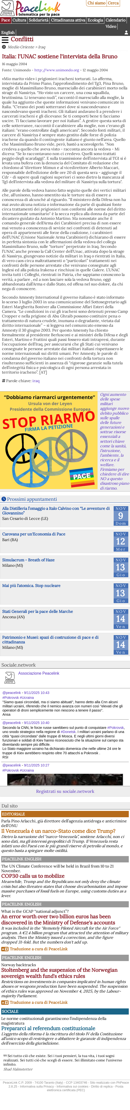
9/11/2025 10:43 (36, 693)
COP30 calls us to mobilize (32, 876)
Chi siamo (96, 2)
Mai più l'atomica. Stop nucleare (31, 585)
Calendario (115, 20)
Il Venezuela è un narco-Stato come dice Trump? (58, 831)
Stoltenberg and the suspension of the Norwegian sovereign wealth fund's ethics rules (59, 973)
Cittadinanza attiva (68, 20)
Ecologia (95, 20)
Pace (5, 20)
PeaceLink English (21, 859)
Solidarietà (38, 20)
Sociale (10, 1011)
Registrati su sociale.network (65, 791)
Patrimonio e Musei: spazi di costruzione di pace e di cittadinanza (50, 639)
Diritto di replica (101, 1086)
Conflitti (22, 39)
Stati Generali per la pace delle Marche (37, 611)
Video (111, 26)
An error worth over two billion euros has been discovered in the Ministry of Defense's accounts (58, 919)
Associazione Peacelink (38, 673)
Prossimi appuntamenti (32, 499)
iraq (36, 380)
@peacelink (11, 693)
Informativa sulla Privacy (37, 1086)
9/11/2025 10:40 (36, 723)
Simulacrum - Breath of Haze (28, 559)
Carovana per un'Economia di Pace (33, 534)
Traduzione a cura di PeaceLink (39, 948)
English (8, 32)
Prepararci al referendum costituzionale (48, 1028)
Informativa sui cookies (72, 1086)
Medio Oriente (21, 46)
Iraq (41, 46)
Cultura (19, 20)
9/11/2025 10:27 (36, 765)
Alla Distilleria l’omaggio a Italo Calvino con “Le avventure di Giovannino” (56, 510)
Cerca (113, 2)
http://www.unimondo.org (56, 70)
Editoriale (13, 814)
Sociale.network (18, 665)
